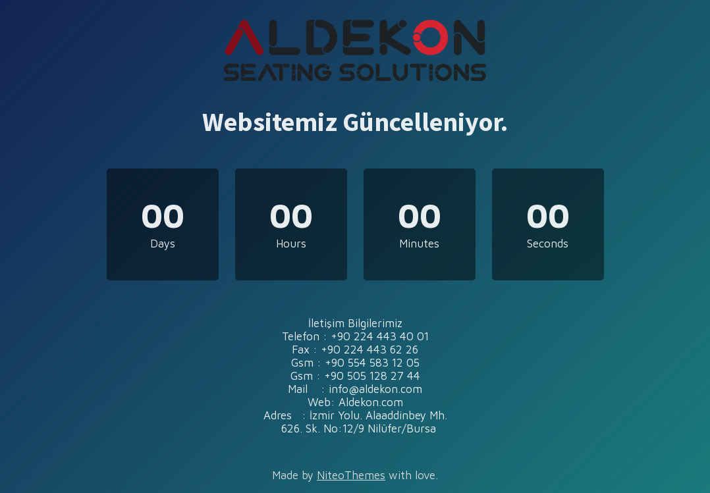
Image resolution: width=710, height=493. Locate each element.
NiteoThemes (351, 475)
